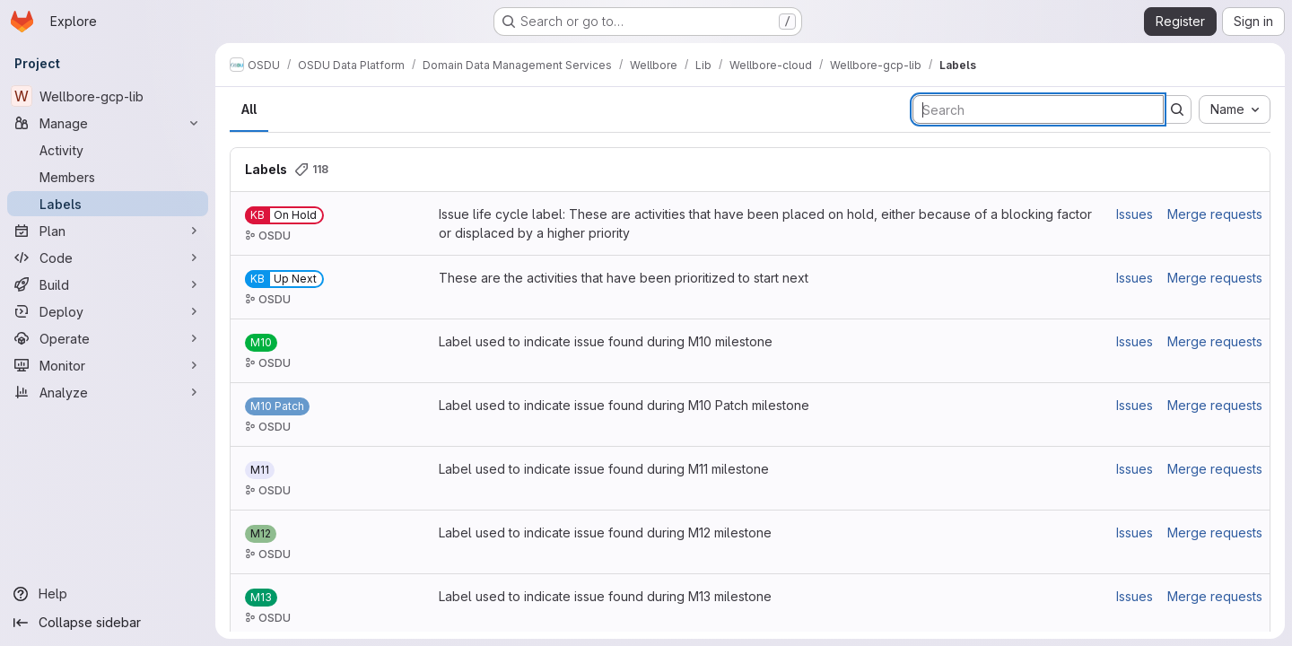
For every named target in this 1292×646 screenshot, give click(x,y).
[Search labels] (1038, 109)
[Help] (107, 594)
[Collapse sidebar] (107, 622)
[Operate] (107, 338)
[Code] (107, 257)
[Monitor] (107, 365)
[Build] (107, 284)
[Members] (107, 176)
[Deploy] (107, 311)
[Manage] (107, 122)
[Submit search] (1177, 109)
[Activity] (107, 149)
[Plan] (107, 230)
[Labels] (107, 203)
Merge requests (1214, 214)
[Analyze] (107, 392)
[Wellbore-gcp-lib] (107, 96)
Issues (1134, 214)
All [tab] (249, 109)
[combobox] (1234, 109)
